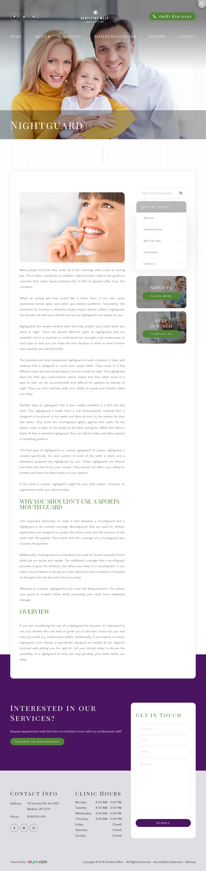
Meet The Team (153, 241)
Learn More (161, 296)
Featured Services (154, 229)
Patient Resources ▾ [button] (115, 36)
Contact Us (150, 263)
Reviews (157, 36)
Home (16, 36)
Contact (187, 36)
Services (72, 36)
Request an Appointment (40, 742)
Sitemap (190, 862)
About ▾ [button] (42, 36)
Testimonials (151, 252)
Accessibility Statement (168, 862)
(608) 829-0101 (175, 16)
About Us (149, 218)
